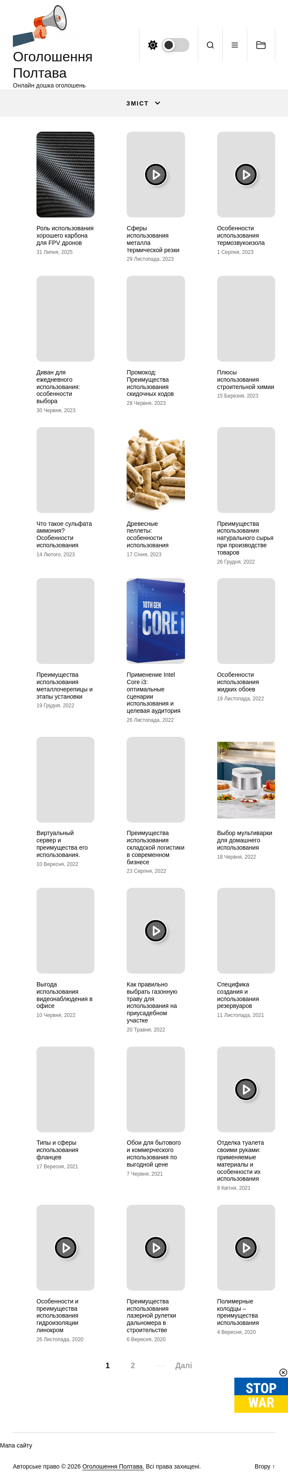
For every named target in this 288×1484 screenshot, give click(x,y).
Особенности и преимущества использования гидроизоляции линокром (57, 1315)
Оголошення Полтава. (113, 1466)
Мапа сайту (16, 1445)
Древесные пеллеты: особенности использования (148, 534)
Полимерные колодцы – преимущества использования (238, 1312)
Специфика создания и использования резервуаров (238, 995)
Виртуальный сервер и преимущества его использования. (62, 843)
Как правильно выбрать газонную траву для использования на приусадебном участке (152, 1002)
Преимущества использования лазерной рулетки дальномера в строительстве (151, 1315)
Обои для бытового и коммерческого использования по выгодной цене (154, 1153)
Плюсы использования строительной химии (245, 379)
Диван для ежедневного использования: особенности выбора (58, 386)
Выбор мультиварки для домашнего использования (245, 840)
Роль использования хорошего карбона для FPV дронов (65, 235)
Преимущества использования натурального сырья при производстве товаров (245, 538)
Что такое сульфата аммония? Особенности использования (64, 534)
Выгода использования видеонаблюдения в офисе (64, 995)
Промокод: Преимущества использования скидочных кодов (150, 383)
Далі (184, 1365)
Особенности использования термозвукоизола (241, 235)
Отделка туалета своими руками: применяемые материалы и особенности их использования (240, 1160)
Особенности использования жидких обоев (238, 682)
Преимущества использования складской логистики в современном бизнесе (155, 847)
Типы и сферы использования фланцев (57, 1150)
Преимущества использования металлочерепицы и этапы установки (64, 685)
